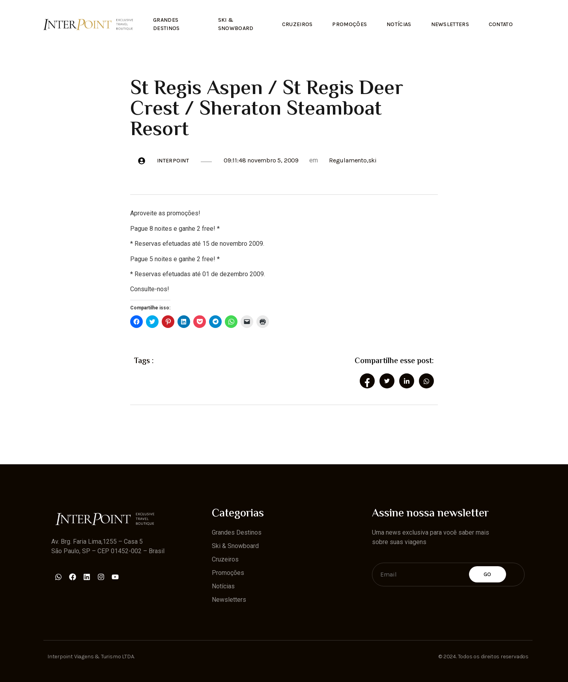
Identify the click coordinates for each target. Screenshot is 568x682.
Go (487, 574)
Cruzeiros (297, 24)
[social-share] (367, 380)
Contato (501, 24)
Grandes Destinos (166, 24)
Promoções (349, 24)
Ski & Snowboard (236, 24)
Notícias (399, 24)
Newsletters (450, 24)
